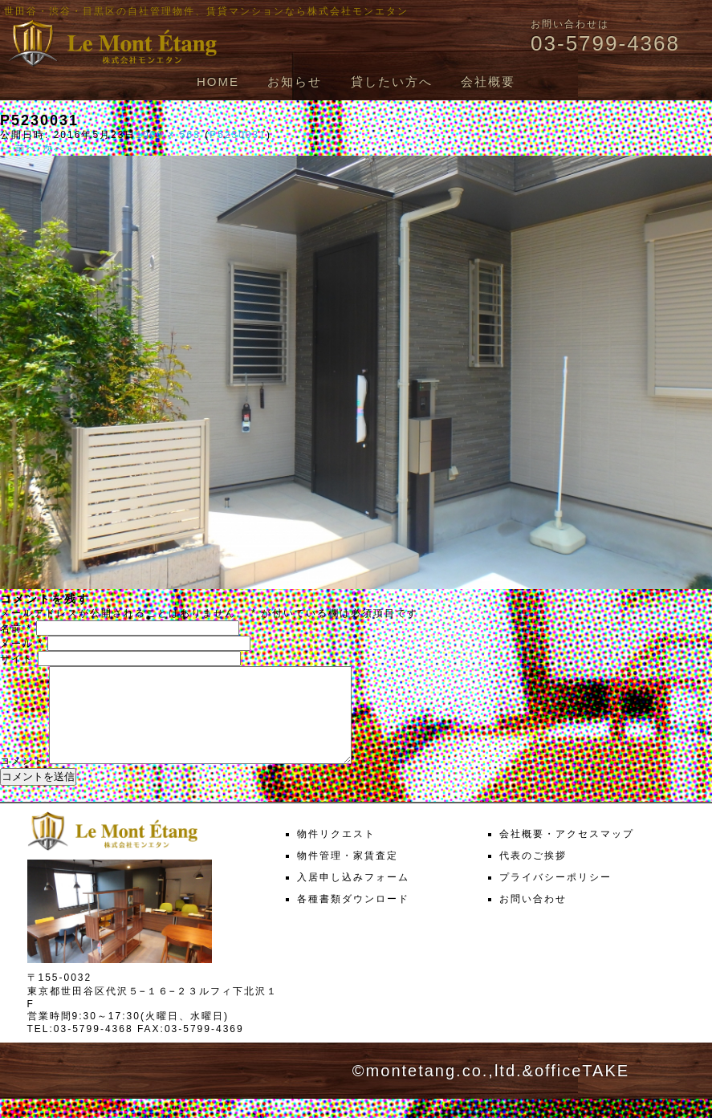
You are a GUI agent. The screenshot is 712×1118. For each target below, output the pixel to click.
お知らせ (294, 81)
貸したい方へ (392, 81)
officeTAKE (582, 1090)
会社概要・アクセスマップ (566, 853)
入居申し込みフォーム (353, 896)
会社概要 (488, 81)
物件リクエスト (336, 853)
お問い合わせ (533, 918)
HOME (218, 81)
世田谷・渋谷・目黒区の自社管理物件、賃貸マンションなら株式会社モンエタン (206, 11)
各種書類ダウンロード (353, 918)
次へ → (61, 148)
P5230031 (238, 134)
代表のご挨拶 (533, 874)
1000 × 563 (168, 134)
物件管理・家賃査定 (347, 874)
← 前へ (19, 148)
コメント (22, 780)
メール (21, 643)
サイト (17, 659)
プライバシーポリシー (555, 896)
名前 (16, 628)
